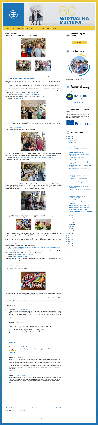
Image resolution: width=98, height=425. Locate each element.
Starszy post (58, 407)
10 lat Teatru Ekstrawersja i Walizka (77, 159)
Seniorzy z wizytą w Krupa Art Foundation (23, 254)
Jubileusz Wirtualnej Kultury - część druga (79, 205)
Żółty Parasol (17, 28)
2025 (69, 138)
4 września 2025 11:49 (21, 322)
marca (70, 226)
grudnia (71, 140)
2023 (69, 235)
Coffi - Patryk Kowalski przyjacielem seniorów (80, 168)
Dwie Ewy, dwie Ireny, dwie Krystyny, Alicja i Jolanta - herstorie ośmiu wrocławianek (33, 157)
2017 (69, 248)
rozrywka (27, 300)
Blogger (55, 418)
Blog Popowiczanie (17, 127)
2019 (69, 243)
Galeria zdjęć (31, 28)
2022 (69, 237)
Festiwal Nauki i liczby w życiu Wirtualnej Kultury (80, 182)
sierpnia (71, 215)
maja (70, 222)
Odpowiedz (12, 318)
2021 (69, 239)
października (72, 144)
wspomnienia (33, 300)
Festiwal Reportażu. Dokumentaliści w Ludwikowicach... (78, 179)
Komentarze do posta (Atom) (18, 410)
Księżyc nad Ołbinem (74, 199)
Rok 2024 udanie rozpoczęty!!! (20, 256)
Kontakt (56, 28)
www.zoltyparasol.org (79, 102)
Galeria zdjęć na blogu (18, 265)
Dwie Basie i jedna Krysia (24, 243)
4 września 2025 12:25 (21, 346)
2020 (69, 241)
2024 (69, 233)
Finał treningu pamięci (18, 98)
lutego (70, 228)
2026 (69, 136)
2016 (69, 250)
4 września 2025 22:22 (21, 375)
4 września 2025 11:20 (21, 309)
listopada (71, 142)
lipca (70, 217)
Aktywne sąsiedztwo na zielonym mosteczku (28, 94)
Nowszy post (9, 407)
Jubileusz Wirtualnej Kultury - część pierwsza (24, 78)
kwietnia (71, 224)
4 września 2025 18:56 (21, 357)
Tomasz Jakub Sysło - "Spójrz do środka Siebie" (80, 173)
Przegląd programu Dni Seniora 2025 (78, 209)
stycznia (71, 230)
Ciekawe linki (45, 28)
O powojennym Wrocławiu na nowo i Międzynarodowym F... (77, 197)
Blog (7, 28)
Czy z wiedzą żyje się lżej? (75, 184)
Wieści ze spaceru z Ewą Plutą (76, 152)
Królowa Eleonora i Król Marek (76, 157)
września (71, 147)
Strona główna (33, 407)
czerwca (71, 220)
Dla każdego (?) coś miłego (75, 170)
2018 (69, 245)
